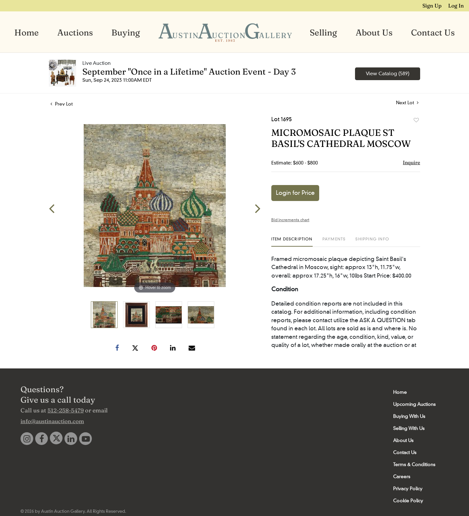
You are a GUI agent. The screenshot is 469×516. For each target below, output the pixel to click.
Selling (323, 32)
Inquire (411, 162)
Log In (456, 5)
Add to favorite (416, 120)
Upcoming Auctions (414, 404)
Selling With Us (408, 428)
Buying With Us (409, 416)
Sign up (432, 5)
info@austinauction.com (52, 421)
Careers (401, 477)
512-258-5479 (66, 410)
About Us (374, 32)
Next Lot (407, 103)
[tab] (292, 241)
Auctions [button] (75, 32)
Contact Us (433, 32)
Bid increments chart (290, 219)
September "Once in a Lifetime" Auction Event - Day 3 (189, 71)
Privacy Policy (407, 489)
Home (26, 32)
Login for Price (295, 192)
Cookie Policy (408, 501)
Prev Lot (61, 104)
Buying (125, 32)
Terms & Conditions (414, 464)
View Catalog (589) (387, 74)
